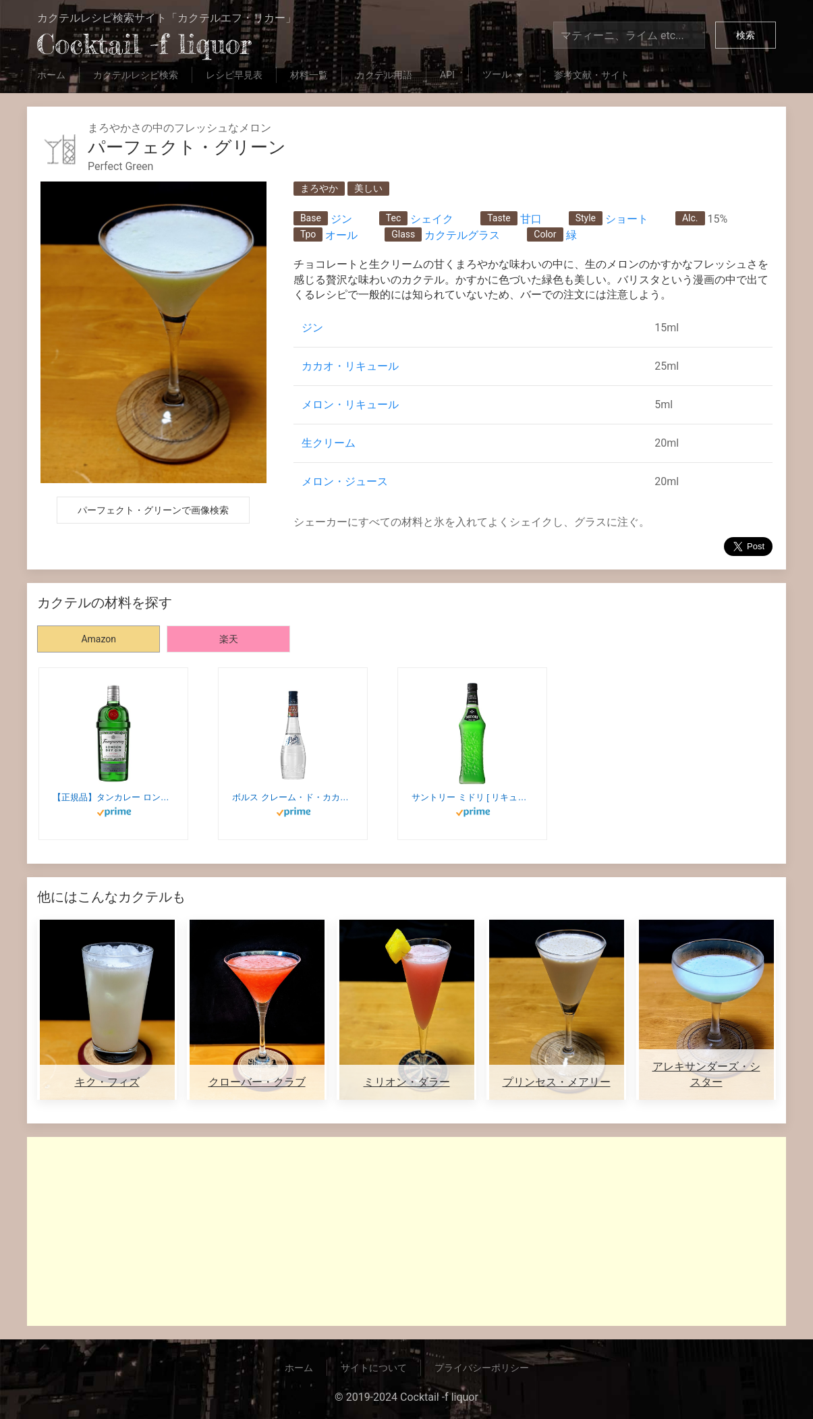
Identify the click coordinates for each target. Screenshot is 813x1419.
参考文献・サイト (591, 74)
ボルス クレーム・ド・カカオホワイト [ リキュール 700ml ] (293, 797)
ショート (626, 219)
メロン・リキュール (350, 404)
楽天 (228, 639)
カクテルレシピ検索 (135, 74)
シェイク (431, 219)
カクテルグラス (462, 235)
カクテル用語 (384, 74)
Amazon (98, 639)
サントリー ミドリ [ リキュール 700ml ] (472, 797)
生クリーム (329, 443)
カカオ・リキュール (350, 366)
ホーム (51, 74)
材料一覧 (309, 74)
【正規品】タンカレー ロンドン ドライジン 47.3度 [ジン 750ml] (113, 797)
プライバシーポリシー (481, 1367)
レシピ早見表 (234, 74)
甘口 (531, 219)
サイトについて (374, 1367)
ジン (341, 219)
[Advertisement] (406, 1231)
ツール (504, 75)
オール (341, 235)
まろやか (319, 188)
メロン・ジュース (345, 481)
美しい (368, 188)
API (447, 74)
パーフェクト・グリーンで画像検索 (153, 510)
